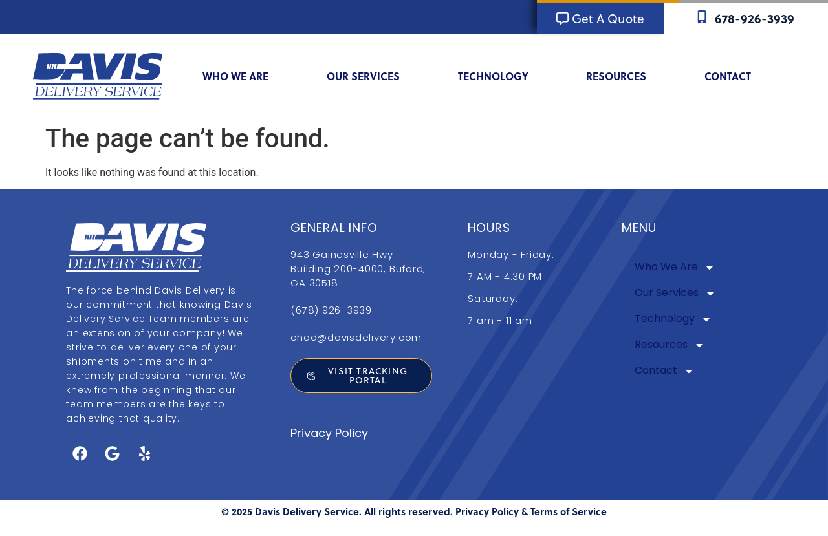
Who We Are (243, 76)
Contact (736, 76)
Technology (501, 76)
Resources (624, 76)
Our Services (372, 76)
